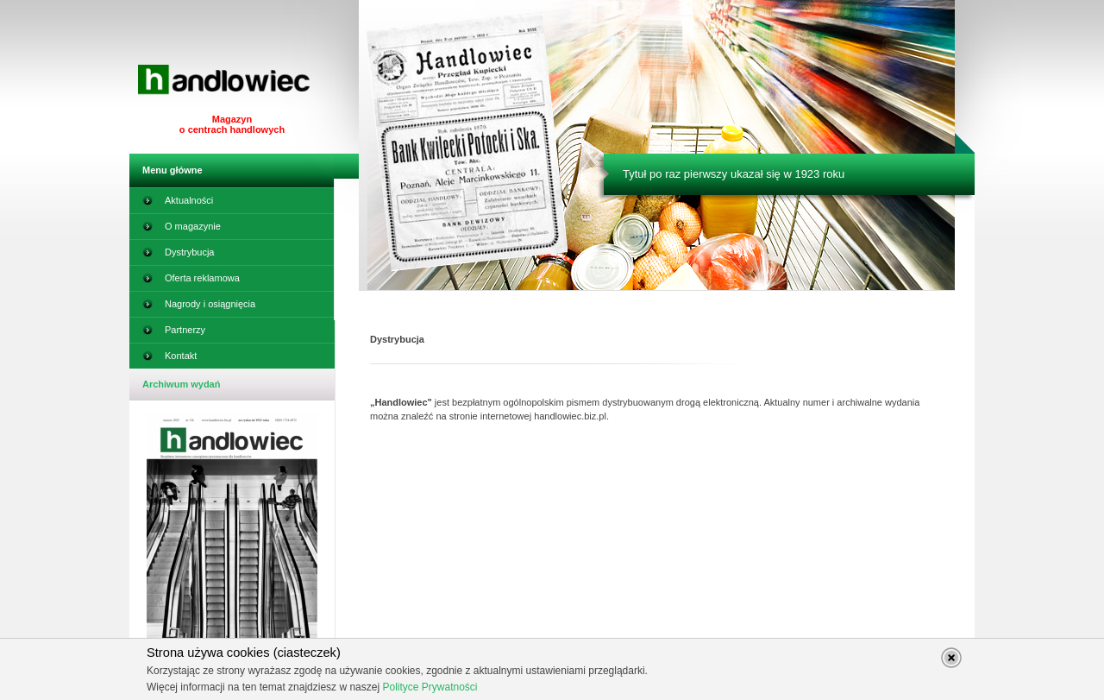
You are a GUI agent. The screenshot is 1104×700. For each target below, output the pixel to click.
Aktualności (177, 203)
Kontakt (169, 359)
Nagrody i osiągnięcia (198, 307)
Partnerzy (173, 333)
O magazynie (181, 229)
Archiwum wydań (181, 384)
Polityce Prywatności (429, 687)
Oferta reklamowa (191, 281)
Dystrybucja (178, 255)
